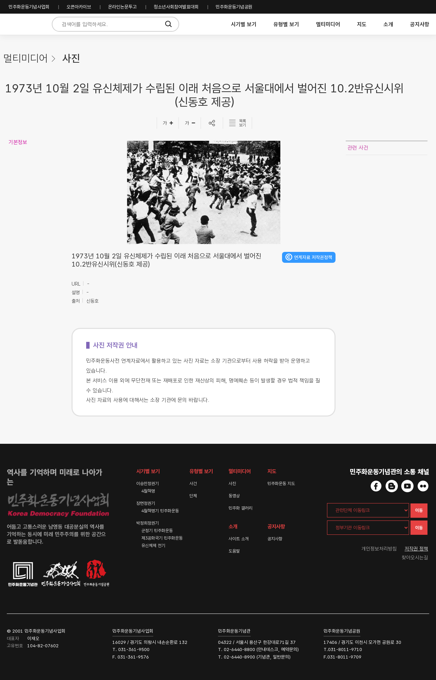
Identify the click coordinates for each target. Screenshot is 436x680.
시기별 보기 (243, 24)
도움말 (234, 551)
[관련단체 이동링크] (368, 510)
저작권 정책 (416, 549)
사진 (232, 483)
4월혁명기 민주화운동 (160, 510)
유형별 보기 (286, 24)
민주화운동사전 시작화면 (25, 24)
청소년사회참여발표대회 (176, 7)
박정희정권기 (147, 523)
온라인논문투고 (122, 7)
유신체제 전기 (153, 545)
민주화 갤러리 (240, 508)
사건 (193, 483)
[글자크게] (168, 123)
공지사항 (419, 24)
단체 (193, 495)
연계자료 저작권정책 (313, 257)
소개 (388, 24)
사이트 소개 (239, 538)
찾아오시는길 (415, 558)
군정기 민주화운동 (157, 530)
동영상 (234, 495)
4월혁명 (148, 491)
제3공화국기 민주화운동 (162, 538)
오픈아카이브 (78, 7)
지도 (362, 24)
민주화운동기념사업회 (29, 7)
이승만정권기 (147, 483)
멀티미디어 (328, 24)
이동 (419, 510)
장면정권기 (145, 503)
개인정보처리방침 (379, 549)
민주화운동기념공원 (234, 7)
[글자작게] (190, 123)
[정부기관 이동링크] (368, 527)
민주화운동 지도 (281, 483)
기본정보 (18, 142)
